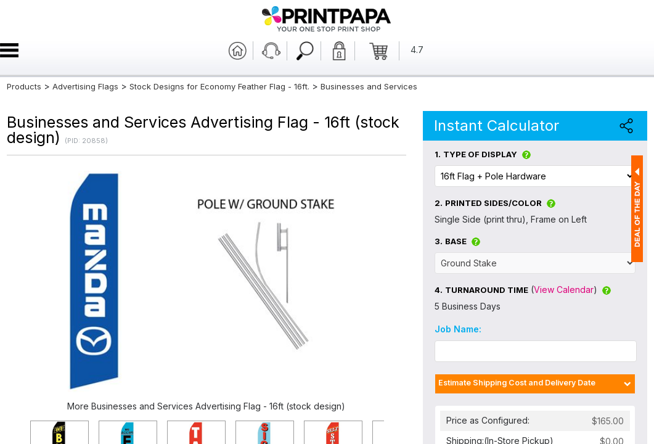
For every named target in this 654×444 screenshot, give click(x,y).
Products (24, 86)
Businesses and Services (369, 86)
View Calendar (564, 289)
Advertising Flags (85, 86)
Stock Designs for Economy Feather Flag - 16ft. (219, 86)
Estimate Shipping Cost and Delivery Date (516, 382)
